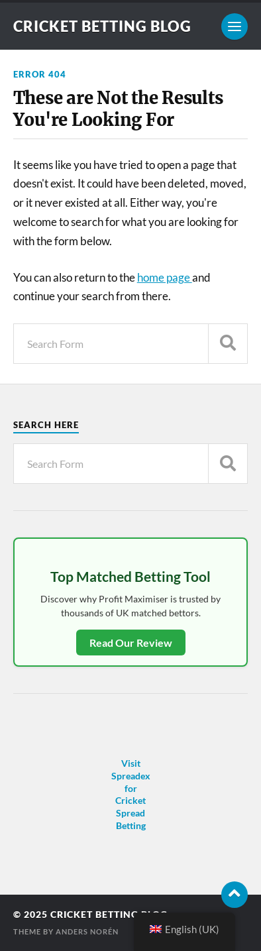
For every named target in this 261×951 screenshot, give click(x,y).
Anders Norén (87, 931)
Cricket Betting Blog (102, 26)
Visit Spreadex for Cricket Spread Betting (130, 794)
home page (164, 277)
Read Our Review (130, 642)
